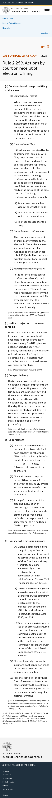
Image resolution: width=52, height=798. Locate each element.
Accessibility (7, 778)
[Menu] (47, 11)
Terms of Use (7, 789)
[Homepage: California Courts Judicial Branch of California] (5, 10)
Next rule (6, 28)
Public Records (8, 782)
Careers (5, 771)
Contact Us (6, 775)
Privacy (5, 785)
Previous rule (7, 18)
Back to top (45, 33)
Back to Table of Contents (12, 23)
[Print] (45, 46)
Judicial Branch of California (19, 3)
